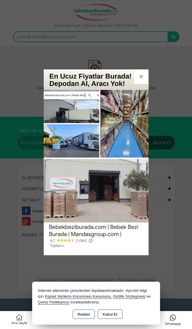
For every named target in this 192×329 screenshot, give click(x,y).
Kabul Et (110, 314)
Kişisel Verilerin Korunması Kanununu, (78, 296)
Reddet (83, 314)
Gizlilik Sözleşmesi (129, 296)
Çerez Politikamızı (54, 302)
